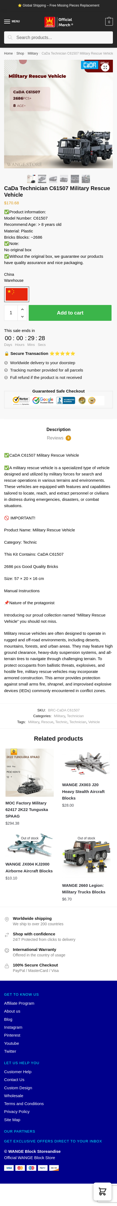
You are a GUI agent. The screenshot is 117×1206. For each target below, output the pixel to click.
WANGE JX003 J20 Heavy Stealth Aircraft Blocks (83, 791)
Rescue (47, 722)
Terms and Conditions (24, 1103)
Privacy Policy (17, 1111)
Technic (61, 722)
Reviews (59, 438)
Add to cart (70, 313)
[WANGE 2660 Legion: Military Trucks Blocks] (86, 855)
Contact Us (14, 1079)
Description (58, 429)
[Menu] (7, 22)
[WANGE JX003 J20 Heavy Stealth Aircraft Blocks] (86, 764)
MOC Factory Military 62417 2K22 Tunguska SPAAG (26, 810)
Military (33, 53)
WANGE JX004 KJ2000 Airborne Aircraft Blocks (29, 867)
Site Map (12, 1119)
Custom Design (18, 1087)
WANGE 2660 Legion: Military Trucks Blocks (83, 888)
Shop (20, 53)
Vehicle (94, 722)
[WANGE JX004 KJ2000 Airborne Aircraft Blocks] (29, 844)
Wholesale (13, 1095)
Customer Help (17, 1071)
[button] (102, 1192)
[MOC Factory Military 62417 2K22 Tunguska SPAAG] (29, 773)
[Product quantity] (11, 313)
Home (8, 53)
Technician (75, 716)
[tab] (58, 429)
